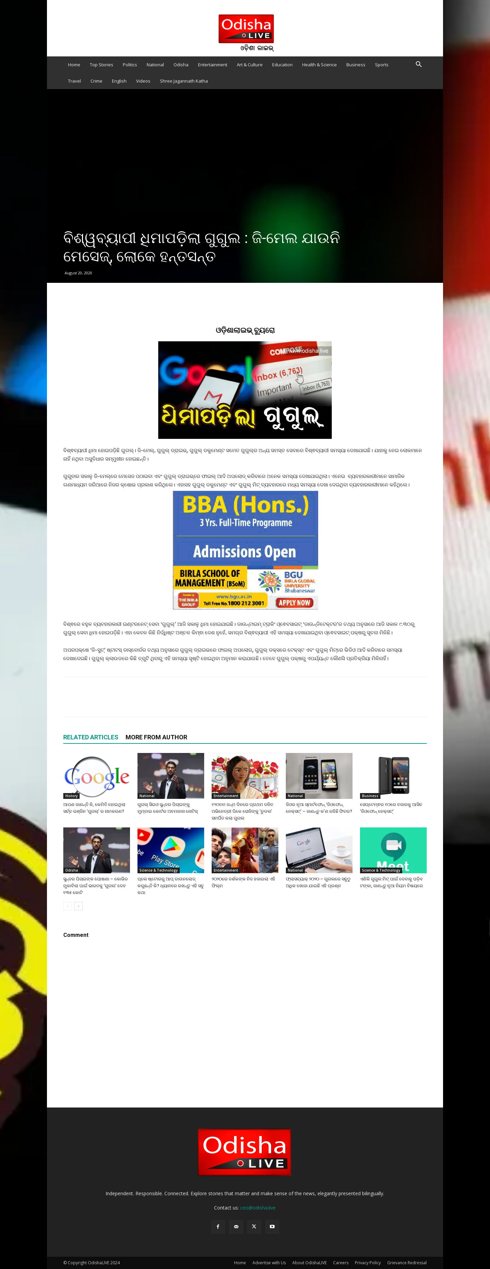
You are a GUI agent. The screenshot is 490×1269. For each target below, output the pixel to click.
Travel (74, 81)
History (71, 795)
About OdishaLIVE (309, 1263)
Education (282, 65)
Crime (96, 81)
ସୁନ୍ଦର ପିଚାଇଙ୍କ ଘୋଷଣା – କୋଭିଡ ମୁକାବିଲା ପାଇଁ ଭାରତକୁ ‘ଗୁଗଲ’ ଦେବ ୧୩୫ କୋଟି (95, 885)
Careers (340, 1263)
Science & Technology (159, 870)
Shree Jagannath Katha (184, 81)
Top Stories (101, 65)
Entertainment (212, 65)
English (119, 81)
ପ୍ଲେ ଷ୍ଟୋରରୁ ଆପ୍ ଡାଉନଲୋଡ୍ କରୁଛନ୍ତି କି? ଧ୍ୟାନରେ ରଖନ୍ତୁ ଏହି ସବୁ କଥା (170, 885)
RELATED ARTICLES (90, 737)
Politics (130, 65)
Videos (143, 81)
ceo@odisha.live (258, 1207)
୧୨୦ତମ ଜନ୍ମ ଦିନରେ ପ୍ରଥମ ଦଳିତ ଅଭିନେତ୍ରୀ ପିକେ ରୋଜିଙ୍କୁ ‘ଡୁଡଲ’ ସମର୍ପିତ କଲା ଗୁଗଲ (242, 811)
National (155, 65)
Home (74, 65)
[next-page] (78, 906)
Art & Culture (250, 65)
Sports (382, 65)
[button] (418, 65)
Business (355, 65)
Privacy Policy (368, 1263)
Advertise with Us (269, 1263)
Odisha (181, 65)
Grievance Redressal (407, 1263)
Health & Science (319, 65)
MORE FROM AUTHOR (156, 737)
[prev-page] (67, 906)
